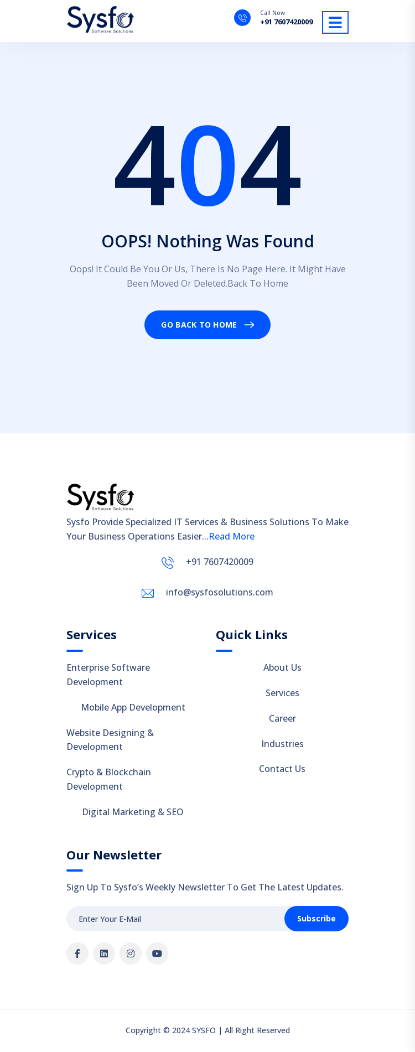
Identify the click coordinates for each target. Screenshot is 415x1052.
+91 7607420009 (286, 21)
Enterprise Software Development (108, 674)
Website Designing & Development (110, 740)
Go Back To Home (199, 324)
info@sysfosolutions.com (219, 592)
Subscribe (316, 918)
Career (282, 718)
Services (282, 693)
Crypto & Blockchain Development (108, 779)
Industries (282, 744)
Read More (232, 536)
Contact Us (282, 769)
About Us (282, 667)
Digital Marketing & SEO (133, 812)
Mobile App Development (133, 707)
